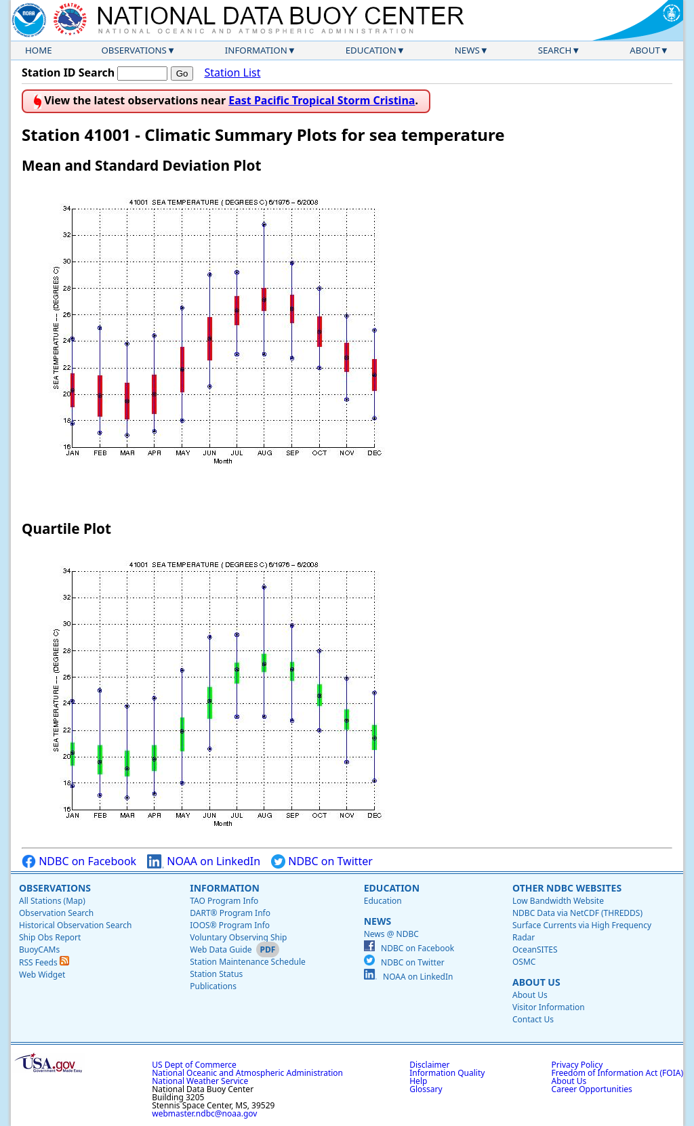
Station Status (216, 974)
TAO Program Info (224, 900)
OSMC (523, 961)
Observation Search (56, 913)
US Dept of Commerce (194, 1064)
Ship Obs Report (50, 937)
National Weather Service (200, 1081)
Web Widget (42, 974)
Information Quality (447, 1073)
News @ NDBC (391, 934)
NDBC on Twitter (322, 861)
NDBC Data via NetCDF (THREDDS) (577, 913)
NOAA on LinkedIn (203, 861)
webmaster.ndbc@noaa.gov (204, 1113)
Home (38, 50)
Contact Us (533, 1019)
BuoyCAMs (39, 949)
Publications (213, 986)
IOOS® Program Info (230, 925)
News (467, 50)
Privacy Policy (577, 1064)
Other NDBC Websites (566, 887)
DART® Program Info (230, 913)
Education (371, 50)
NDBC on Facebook (79, 861)
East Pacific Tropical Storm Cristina (321, 100)
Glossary (425, 1089)
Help (418, 1081)
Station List (232, 73)
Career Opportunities (592, 1089)
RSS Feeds (44, 962)
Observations (133, 50)
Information (256, 50)
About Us (536, 982)
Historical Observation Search (75, 925)
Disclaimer (429, 1064)
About (645, 50)
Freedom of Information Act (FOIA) (617, 1073)
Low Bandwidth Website (558, 900)
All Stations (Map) (52, 900)
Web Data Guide (220, 949)
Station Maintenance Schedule (248, 961)
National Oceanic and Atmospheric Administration (247, 1073)
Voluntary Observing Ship (238, 937)
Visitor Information (548, 1007)
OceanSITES (535, 949)
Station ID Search (68, 72)
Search (555, 50)
